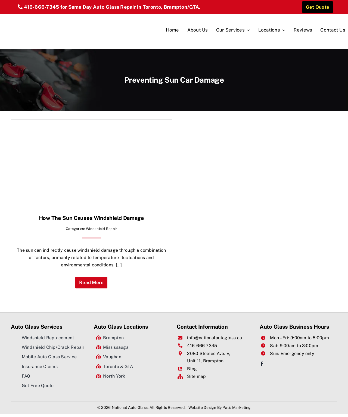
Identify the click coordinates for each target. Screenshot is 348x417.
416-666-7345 (41, 7)
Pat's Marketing (236, 407)
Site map (196, 376)
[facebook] (262, 364)
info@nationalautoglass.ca (214, 337)
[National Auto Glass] (38, 16)
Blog (192, 368)
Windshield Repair (101, 229)
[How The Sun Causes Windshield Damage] (71, 128)
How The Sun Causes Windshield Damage (91, 218)
